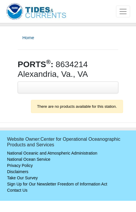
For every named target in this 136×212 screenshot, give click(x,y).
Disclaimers (17, 171)
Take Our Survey (22, 177)
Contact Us (17, 190)
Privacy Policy (20, 165)
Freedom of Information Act (82, 184)
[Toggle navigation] (123, 11)
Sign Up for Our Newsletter (31, 184)
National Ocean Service (28, 159)
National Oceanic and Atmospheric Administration (52, 153)
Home (28, 37)
